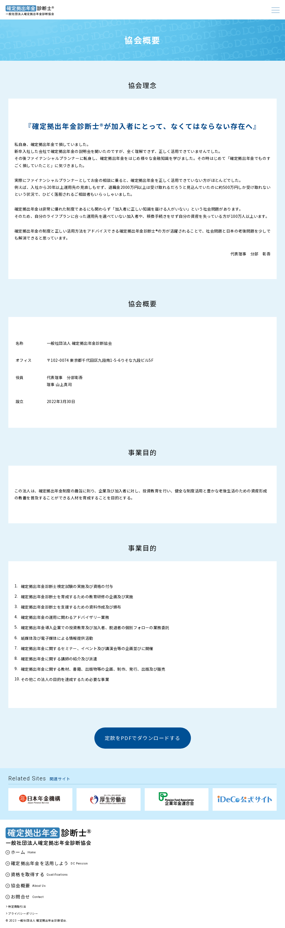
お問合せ (20, 896)
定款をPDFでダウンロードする (143, 737)
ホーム (18, 852)
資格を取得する (28, 874)
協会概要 (20, 885)
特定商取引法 (17, 906)
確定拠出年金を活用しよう (39, 863)
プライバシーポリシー (23, 913)
